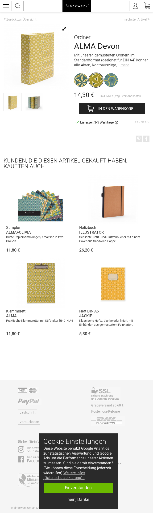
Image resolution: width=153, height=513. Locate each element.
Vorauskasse (29, 422)
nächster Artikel (136, 19)
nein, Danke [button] (78, 499)
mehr (124, 65)
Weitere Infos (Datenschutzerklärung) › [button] (64, 475)
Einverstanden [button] (78, 487)
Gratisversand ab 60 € (107, 405)
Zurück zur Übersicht (20, 19)
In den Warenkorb (115, 109)
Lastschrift (27, 412)
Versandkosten (131, 96)
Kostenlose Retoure (105, 411)
